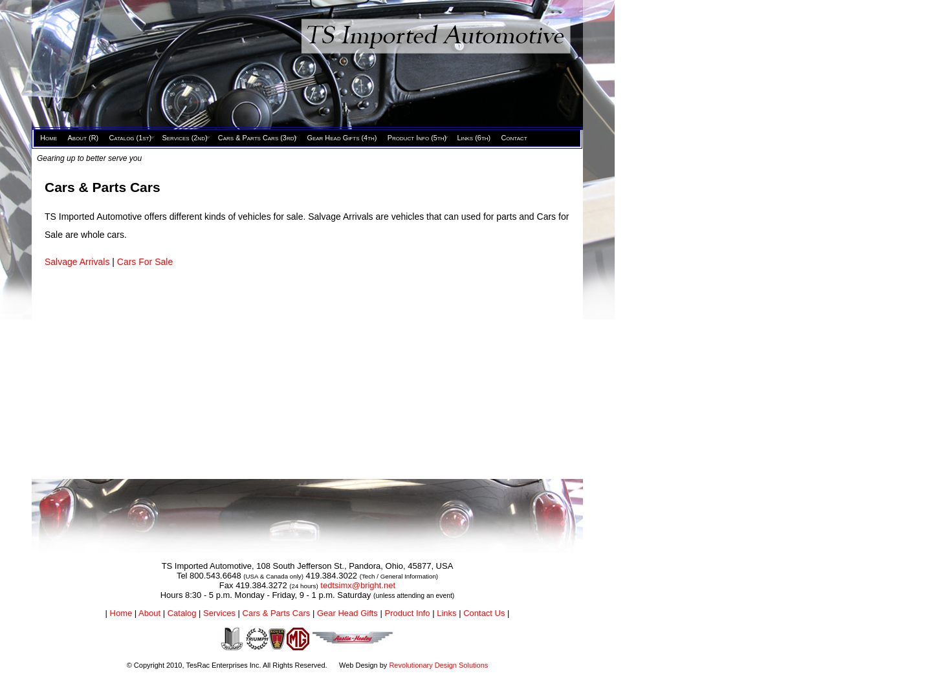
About (149, 613)
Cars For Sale (145, 262)
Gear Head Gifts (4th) (342, 138)
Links (446, 613)
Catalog (182, 613)
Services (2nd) (184, 138)
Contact (514, 138)
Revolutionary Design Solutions (438, 665)
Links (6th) (473, 138)
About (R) (83, 138)
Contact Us (484, 613)
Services (219, 613)
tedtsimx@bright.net (357, 585)
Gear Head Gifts (347, 613)
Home (48, 138)
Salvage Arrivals (78, 262)
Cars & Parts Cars (277, 613)
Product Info (407, 613)
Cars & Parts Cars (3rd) (257, 138)
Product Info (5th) (417, 138)
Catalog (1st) (130, 138)
